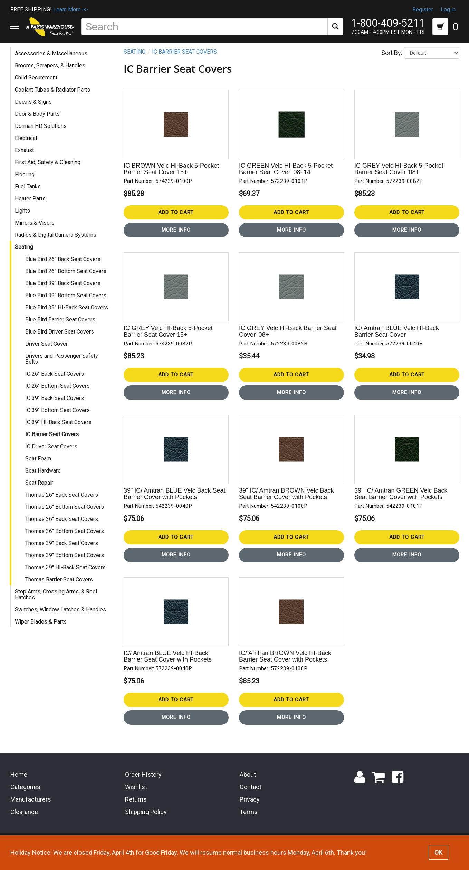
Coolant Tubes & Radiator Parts (53, 96)
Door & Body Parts (38, 120)
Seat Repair (40, 489)
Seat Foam (39, 465)
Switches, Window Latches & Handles (61, 616)
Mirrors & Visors (35, 229)
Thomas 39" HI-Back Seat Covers (66, 574)
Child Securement (37, 84)
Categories (25, 795)
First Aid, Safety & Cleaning (48, 169)
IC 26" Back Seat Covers (55, 380)
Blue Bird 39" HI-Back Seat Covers (67, 314)
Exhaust (25, 156)
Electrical (27, 144)
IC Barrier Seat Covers (52, 441)
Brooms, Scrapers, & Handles (51, 72)
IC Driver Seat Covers (52, 453)
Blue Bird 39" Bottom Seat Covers (66, 302)
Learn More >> (70, 9)
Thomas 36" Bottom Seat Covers (65, 537)
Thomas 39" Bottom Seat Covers (65, 562)
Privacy (250, 808)
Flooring (25, 181)
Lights (23, 217)
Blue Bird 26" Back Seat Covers (63, 265)
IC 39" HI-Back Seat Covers (59, 428)
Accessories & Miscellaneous (52, 60)
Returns (136, 808)
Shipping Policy (146, 820)
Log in (448, 9)
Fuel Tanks (28, 193)
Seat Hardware (43, 477)
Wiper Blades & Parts (41, 628)
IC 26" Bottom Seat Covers (58, 392)
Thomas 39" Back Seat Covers (62, 549)
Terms (249, 820)
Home (18, 783)
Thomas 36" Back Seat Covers (62, 525)
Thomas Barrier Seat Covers (60, 586)
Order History (143, 783)
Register (422, 9)
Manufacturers (30, 808)
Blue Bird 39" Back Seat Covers (63, 290)
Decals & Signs (34, 108)
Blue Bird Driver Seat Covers (60, 338)
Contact (250, 795)
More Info (176, 237)
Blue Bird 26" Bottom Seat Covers (66, 277)
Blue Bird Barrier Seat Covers (61, 326)
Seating (25, 253)
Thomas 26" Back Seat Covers (62, 501)
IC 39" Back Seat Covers (55, 404)
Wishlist (136, 795)
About (248, 783)
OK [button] (438, 852)
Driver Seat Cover (47, 350)
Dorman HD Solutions (41, 132)
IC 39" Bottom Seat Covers (58, 416)
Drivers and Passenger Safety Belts (62, 365)
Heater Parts (31, 205)
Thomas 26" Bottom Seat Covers (65, 513)
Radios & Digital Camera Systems (56, 241)
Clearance (24, 820)
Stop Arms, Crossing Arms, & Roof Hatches (57, 601)
